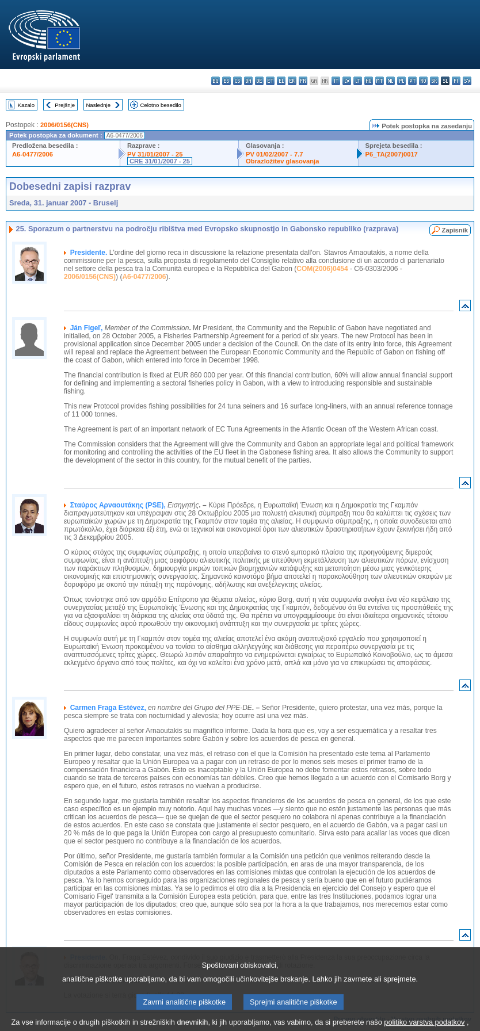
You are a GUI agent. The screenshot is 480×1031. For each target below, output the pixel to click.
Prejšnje (65, 105)
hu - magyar (368, 81)
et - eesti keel (270, 81)
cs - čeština (237, 81)
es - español (226, 81)
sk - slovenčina (434, 81)
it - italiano (336, 81)
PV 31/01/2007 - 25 (154, 154)
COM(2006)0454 (322, 269)
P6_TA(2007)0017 (391, 154)
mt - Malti (379, 81)
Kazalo (26, 105)
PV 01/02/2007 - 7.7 (274, 154)
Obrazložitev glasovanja (282, 161)
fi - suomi (456, 81)
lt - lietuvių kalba (357, 81)
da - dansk (248, 81)
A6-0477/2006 (32, 154)
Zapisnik (455, 230)
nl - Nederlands (390, 81)
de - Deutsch (259, 81)
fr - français (303, 81)
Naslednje (98, 105)
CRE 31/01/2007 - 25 (159, 161)
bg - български (215, 81)
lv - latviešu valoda (346, 81)
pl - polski (401, 81)
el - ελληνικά (281, 81)
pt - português (412, 81)
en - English (292, 81)
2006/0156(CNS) (64, 124)
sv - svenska (467, 81)
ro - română (423, 81)
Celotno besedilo (160, 105)
